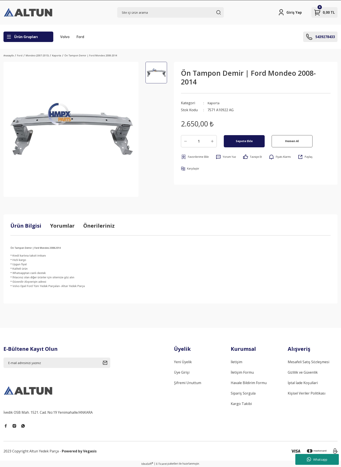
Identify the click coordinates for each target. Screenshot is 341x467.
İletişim (236, 361)
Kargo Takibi (241, 403)
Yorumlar (62, 225)
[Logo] (28, 12)
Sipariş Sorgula (243, 393)
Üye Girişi (181, 372)
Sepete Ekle (244, 141)
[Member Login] (289, 12)
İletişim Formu (242, 372)
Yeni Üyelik (183, 361)
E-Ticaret (161, 464)
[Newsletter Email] (56, 363)
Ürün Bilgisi (25, 225)
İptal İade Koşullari (303, 382)
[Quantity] (199, 141)
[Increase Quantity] (212, 141)
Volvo (65, 36)
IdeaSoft (147, 464)
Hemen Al (291, 141)
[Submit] (106, 363)
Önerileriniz (99, 225)
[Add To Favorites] (195, 157)
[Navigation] (28, 37)
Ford (80, 36)
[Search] (170, 12)
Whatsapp (317, 459)
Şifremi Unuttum (187, 382)
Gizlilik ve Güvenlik (303, 372)
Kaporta (214, 103)
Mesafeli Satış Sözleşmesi (308, 361)
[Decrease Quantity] (185, 141)
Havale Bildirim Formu (249, 382)
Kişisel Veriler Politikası (306, 393)
